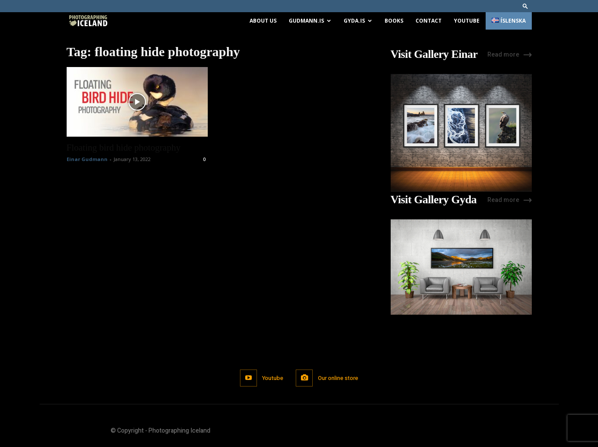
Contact (429, 20)
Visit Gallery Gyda (434, 199)
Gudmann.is (310, 20)
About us (263, 20)
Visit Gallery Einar (434, 54)
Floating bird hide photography (124, 147)
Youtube (467, 20)
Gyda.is (358, 20)
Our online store (338, 378)
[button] (525, 6)
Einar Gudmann (87, 159)
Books (394, 20)
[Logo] (88, 21)
